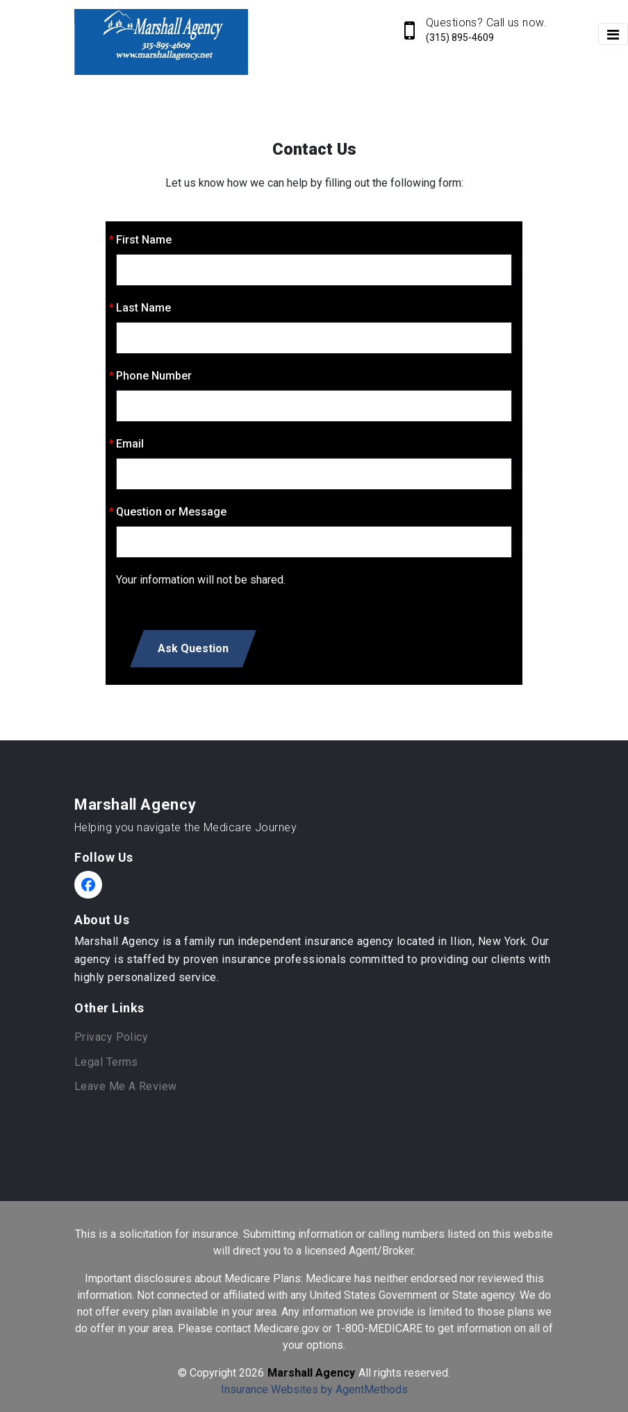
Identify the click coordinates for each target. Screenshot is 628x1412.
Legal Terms (106, 1062)
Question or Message (171, 511)
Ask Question (193, 648)
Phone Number (154, 375)
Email (130, 443)
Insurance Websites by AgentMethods (314, 1389)
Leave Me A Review (125, 1086)
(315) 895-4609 (460, 37)
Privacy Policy (111, 1037)
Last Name (143, 307)
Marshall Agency (135, 804)
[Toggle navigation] (613, 34)
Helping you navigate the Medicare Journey (185, 827)
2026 (251, 1372)
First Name (144, 239)
